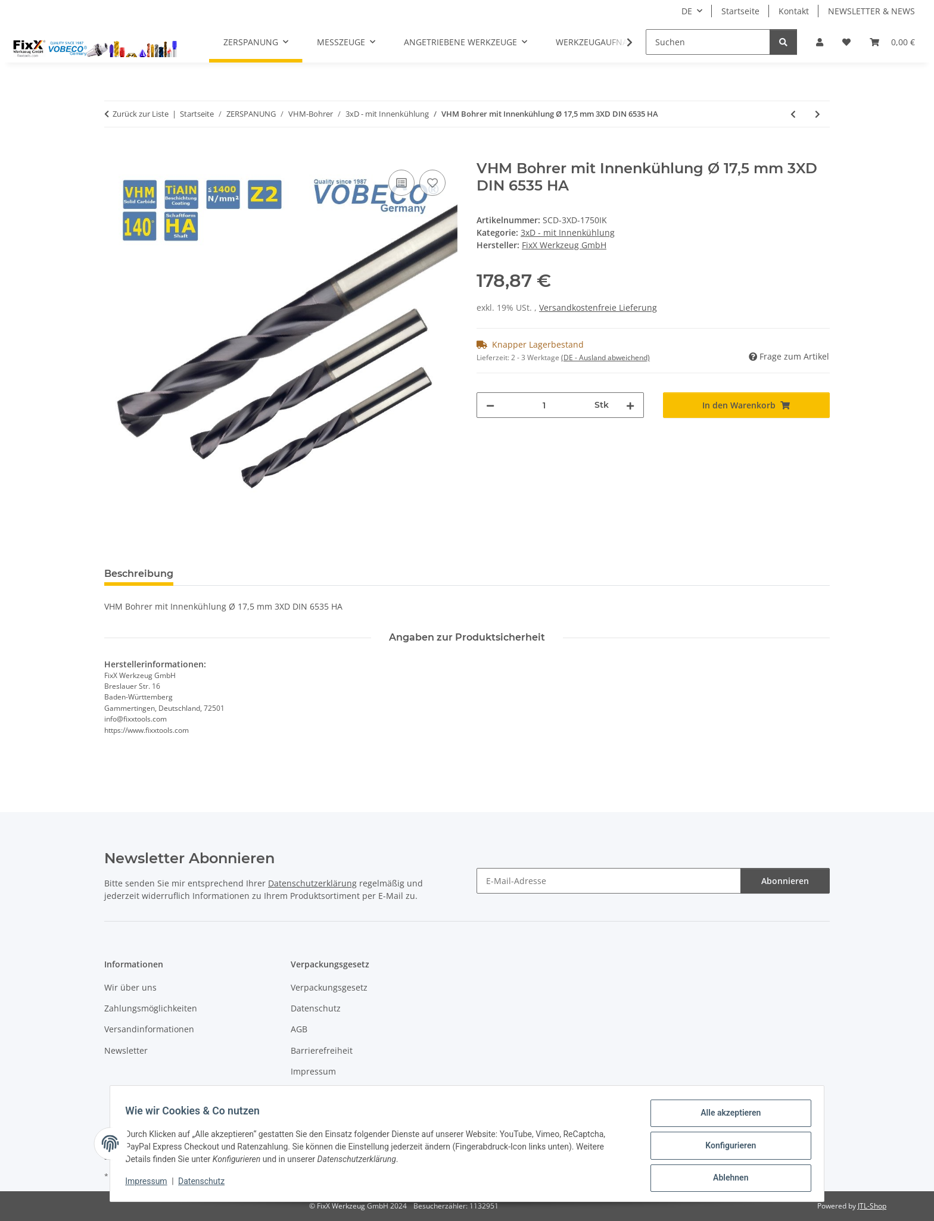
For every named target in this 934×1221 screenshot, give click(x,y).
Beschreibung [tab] (138, 573)
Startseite (740, 11)
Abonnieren (785, 880)
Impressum (150, 1184)
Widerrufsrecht (321, 1092)
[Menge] (544, 405)
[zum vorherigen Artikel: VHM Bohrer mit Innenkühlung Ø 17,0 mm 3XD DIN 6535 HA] (793, 114)
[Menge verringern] (490, 405)
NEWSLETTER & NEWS (871, 11)
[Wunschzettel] (846, 42)
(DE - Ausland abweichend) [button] (605, 357)
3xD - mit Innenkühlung (568, 232)
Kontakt (794, 11)
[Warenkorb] (892, 42)
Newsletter (126, 1050)
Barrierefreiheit (322, 1050)
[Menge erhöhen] (630, 405)
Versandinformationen (149, 1029)
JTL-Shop (872, 1206)
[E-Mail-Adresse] (609, 881)
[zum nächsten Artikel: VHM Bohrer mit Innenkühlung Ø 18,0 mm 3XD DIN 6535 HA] (817, 114)
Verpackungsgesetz (329, 987)
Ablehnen (726, 1178)
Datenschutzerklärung (312, 883)
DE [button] (686, 11)
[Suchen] (708, 42)
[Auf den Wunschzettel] (432, 183)
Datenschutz (205, 1184)
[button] (820, 42)
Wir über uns (130, 987)
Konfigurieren (726, 1148)
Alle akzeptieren (726, 1117)
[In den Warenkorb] (113, 153)
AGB (299, 1029)
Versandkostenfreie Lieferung (598, 307)
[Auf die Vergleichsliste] (401, 183)
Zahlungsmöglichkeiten (150, 1008)
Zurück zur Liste (141, 113)
